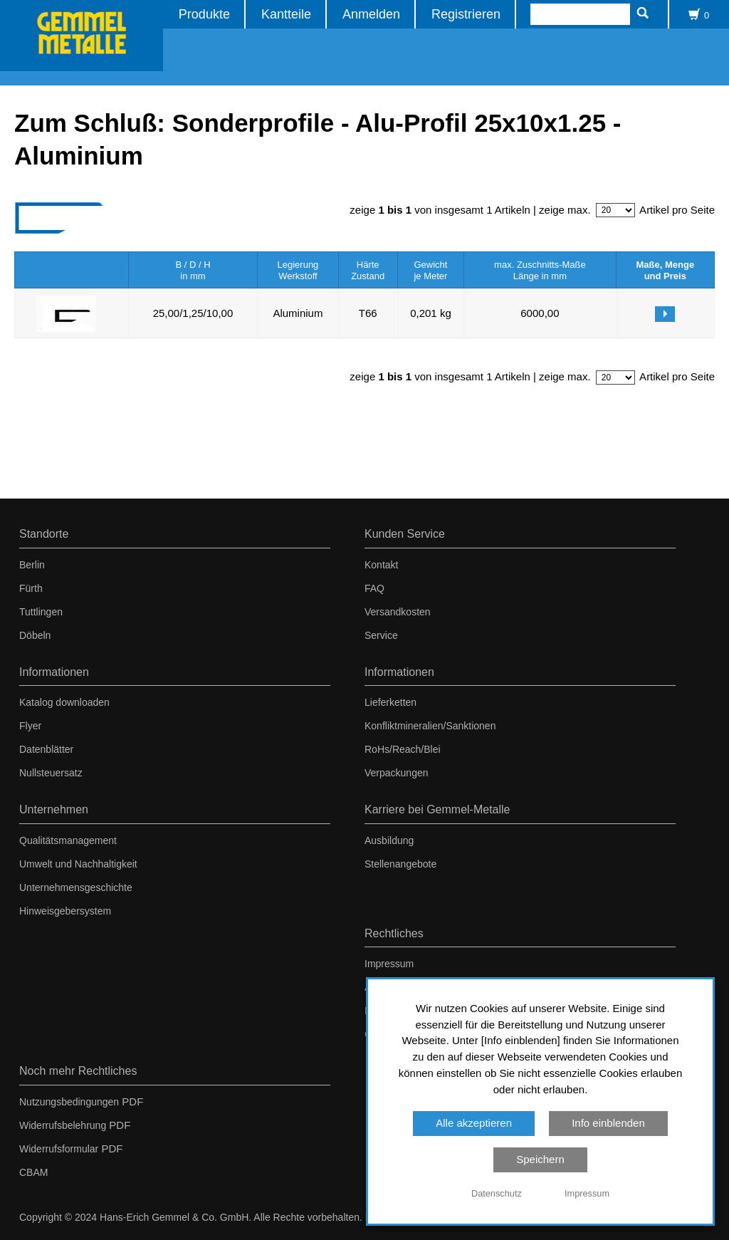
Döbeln (35, 635)
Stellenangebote (400, 864)
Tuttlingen (41, 612)
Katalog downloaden (64, 702)
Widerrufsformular (58, 1149)
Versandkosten (397, 612)
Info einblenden (608, 1123)
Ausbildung (389, 840)
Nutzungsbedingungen (69, 1102)
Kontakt (381, 564)
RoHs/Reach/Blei (402, 749)
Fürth (31, 588)
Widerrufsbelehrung (62, 1125)
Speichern (540, 1159)
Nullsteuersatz (51, 772)
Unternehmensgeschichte (75, 887)
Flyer (30, 725)
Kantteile (287, 14)
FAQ (374, 588)
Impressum (389, 963)
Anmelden (372, 14)
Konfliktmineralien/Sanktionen (429, 725)
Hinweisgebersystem (65, 911)
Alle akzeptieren (474, 1123)
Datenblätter (46, 749)
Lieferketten (390, 702)
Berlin (32, 564)
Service (381, 635)
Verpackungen (396, 772)
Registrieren (466, 14)
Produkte (205, 14)
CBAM (33, 1172)
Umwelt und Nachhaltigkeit (78, 864)
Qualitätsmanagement (68, 840)
